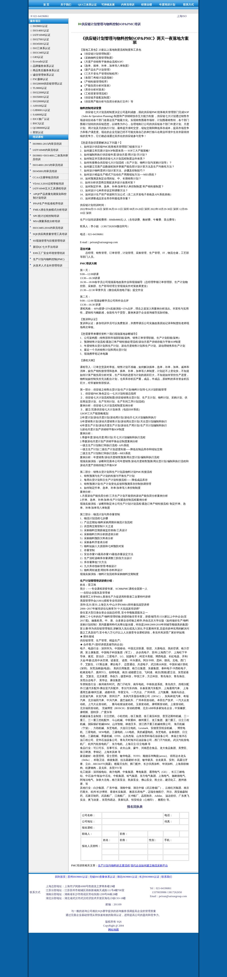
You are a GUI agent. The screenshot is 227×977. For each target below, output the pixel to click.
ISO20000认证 (41, 101)
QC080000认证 (41, 127)
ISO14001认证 (41, 30)
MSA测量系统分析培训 (46, 221)
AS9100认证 (40, 105)
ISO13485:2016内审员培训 (48, 227)
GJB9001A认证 (41, 110)
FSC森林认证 (40, 79)
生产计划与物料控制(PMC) (48, 259)
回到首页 (60, 876)
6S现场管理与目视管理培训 (49, 240)
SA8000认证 (40, 114)
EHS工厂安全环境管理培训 (49, 253)
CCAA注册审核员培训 (46, 177)
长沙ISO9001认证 (149, 876)
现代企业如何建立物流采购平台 (149, 865)
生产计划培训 (88, 219)
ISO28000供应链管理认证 (47, 83)
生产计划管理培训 (90, 580)
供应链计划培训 (89, 205)
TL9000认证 (40, 88)
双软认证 (38, 132)
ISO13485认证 (41, 52)
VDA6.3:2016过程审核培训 (48, 183)
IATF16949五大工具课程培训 (49, 188)
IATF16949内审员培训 (45, 150)
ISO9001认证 (40, 26)
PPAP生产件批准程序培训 (48, 203)
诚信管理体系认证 (43, 74)
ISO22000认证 (41, 92)
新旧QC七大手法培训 (45, 246)
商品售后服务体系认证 (46, 70)
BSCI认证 (38, 123)
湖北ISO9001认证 (127, 876)
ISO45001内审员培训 (45, 171)
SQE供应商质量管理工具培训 (50, 234)
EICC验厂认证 (41, 119)
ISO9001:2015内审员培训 (47, 143)
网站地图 (113, 929)
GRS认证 (38, 57)
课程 (98, 219)
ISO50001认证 (41, 96)
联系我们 (166, 876)
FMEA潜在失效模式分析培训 (50, 209)
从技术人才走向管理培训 (47, 265)
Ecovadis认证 (40, 61)
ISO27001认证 (41, 39)
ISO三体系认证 (41, 48)
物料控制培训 (88, 108)
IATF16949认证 (41, 35)
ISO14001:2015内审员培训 (48, 165)
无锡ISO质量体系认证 (102, 876)
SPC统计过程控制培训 (46, 215)
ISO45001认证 (41, 43)
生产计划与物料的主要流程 (114, 865)
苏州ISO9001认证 (78, 876)
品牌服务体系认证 (43, 65)
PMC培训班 (78, 865)
